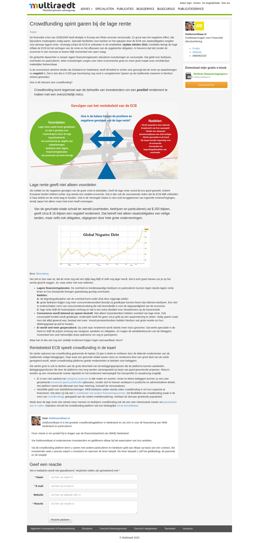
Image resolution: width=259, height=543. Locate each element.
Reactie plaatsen (60, 519)
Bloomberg (42, 273)
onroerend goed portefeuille (66, 382)
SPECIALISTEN (104, 9)
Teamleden (170, 528)
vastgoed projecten (77, 378)
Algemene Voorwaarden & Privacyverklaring (53, 528)
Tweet (33, 32)
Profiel (196, 48)
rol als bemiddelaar (127, 405)
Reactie (38, 503)
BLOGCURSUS (166, 9)
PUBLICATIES (125, 9)
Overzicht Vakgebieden (145, 528)
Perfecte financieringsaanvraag (212, 73)
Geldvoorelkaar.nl (59, 418)
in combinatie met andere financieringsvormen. (100, 393)
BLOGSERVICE (145, 9)
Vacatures (188, 528)
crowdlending (55, 396)
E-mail (38, 486)
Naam (39, 477)
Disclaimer (87, 528)
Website (38, 494)
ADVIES (86, 9)
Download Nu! (206, 84)
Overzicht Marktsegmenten (113, 528)
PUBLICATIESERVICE (191, 9)
